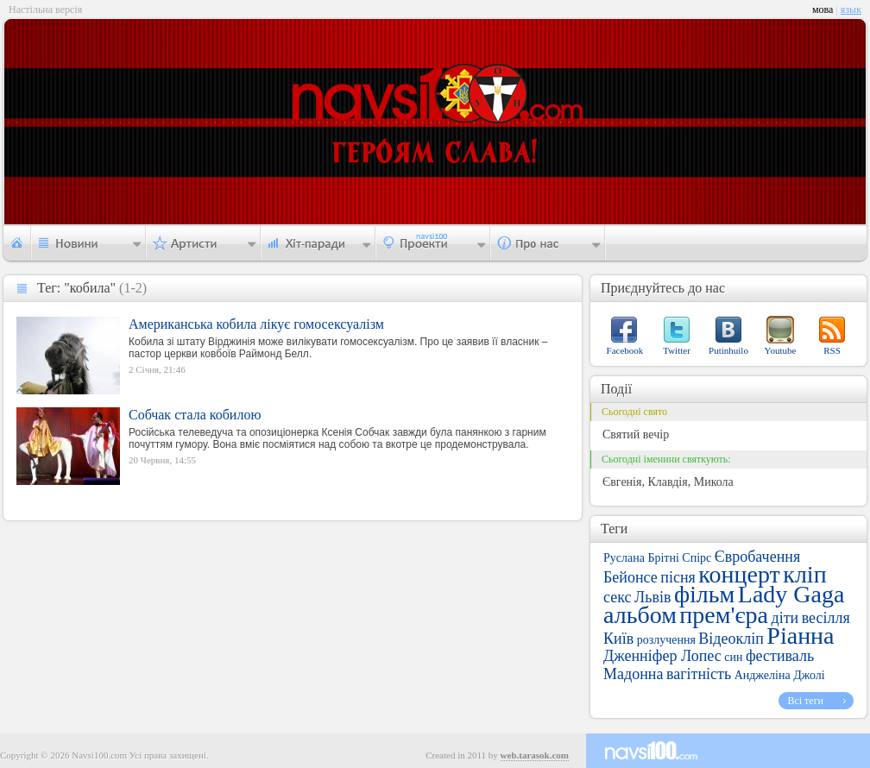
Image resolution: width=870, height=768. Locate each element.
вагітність (698, 674)
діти (784, 617)
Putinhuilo (728, 350)
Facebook (625, 350)
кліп (804, 574)
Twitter (676, 350)
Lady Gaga (791, 594)
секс (617, 597)
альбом (640, 614)
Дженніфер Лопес (662, 655)
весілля (826, 617)
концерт (738, 574)
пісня (678, 577)
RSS (832, 350)
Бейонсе (630, 577)
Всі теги (805, 701)
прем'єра (723, 614)
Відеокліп (731, 638)
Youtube (781, 350)
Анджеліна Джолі (779, 675)
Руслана (624, 557)
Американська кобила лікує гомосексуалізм (256, 324)
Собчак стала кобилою (195, 414)
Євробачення (757, 556)
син (733, 657)
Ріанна (800, 635)
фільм (704, 594)
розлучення (666, 639)
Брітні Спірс (679, 557)
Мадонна (633, 674)
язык (851, 9)
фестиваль (780, 655)
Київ (618, 638)
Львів (652, 597)
